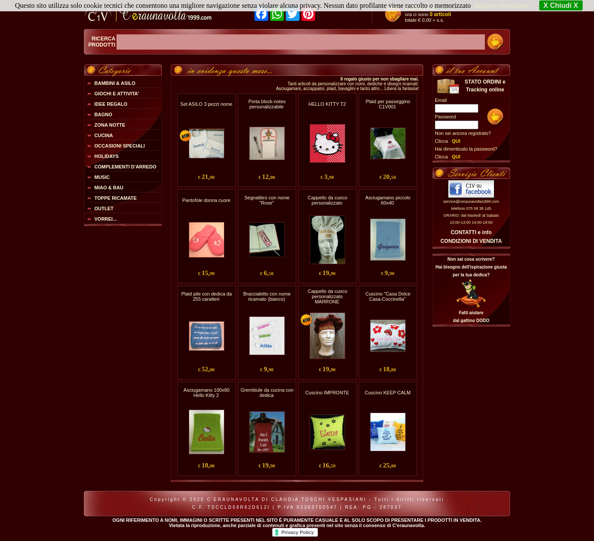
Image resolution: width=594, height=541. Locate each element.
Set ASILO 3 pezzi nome (206, 104)
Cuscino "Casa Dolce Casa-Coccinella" (387, 296)
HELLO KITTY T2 (327, 104)
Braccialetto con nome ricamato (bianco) (267, 296)
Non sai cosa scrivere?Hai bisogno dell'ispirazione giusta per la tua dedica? (471, 267)
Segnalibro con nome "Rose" (267, 200)
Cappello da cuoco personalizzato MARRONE (327, 296)
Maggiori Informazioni (501, 6)
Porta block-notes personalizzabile (267, 104)
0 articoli (440, 14)
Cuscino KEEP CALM (388, 392)
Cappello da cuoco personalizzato (327, 200)
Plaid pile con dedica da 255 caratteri (206, 296)
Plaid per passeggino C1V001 (388, 104)
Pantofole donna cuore (206, 200)
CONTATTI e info (471, 232)
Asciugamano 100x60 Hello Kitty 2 (207, 392)
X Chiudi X (561, 5)
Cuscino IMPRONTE (327, 392)
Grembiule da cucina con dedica (267, 392)
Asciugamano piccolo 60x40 (387, 200)
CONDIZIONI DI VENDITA (471, 241)
